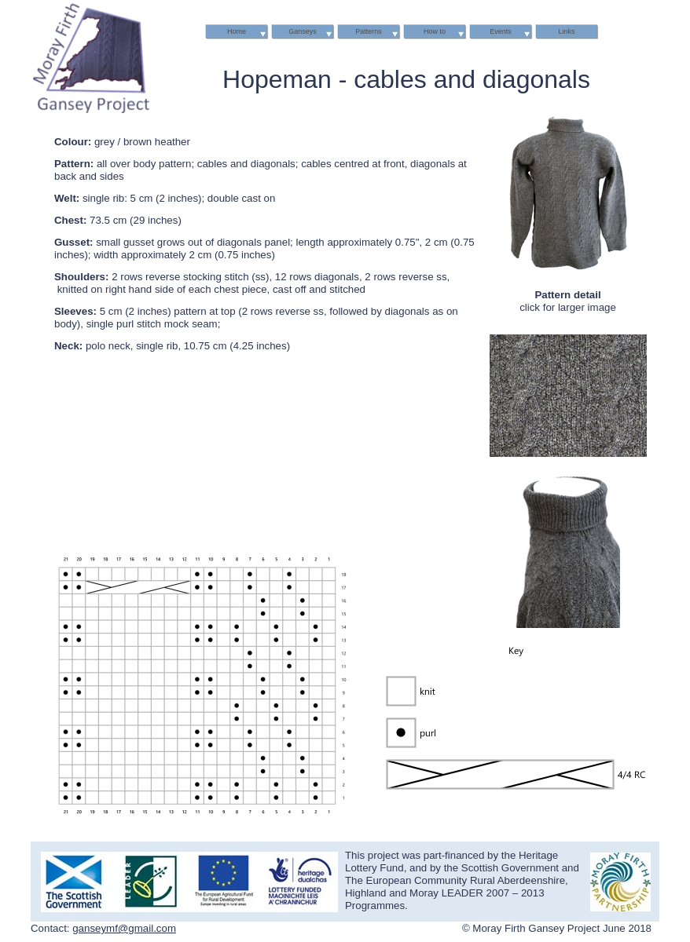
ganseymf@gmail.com (124, 928)
